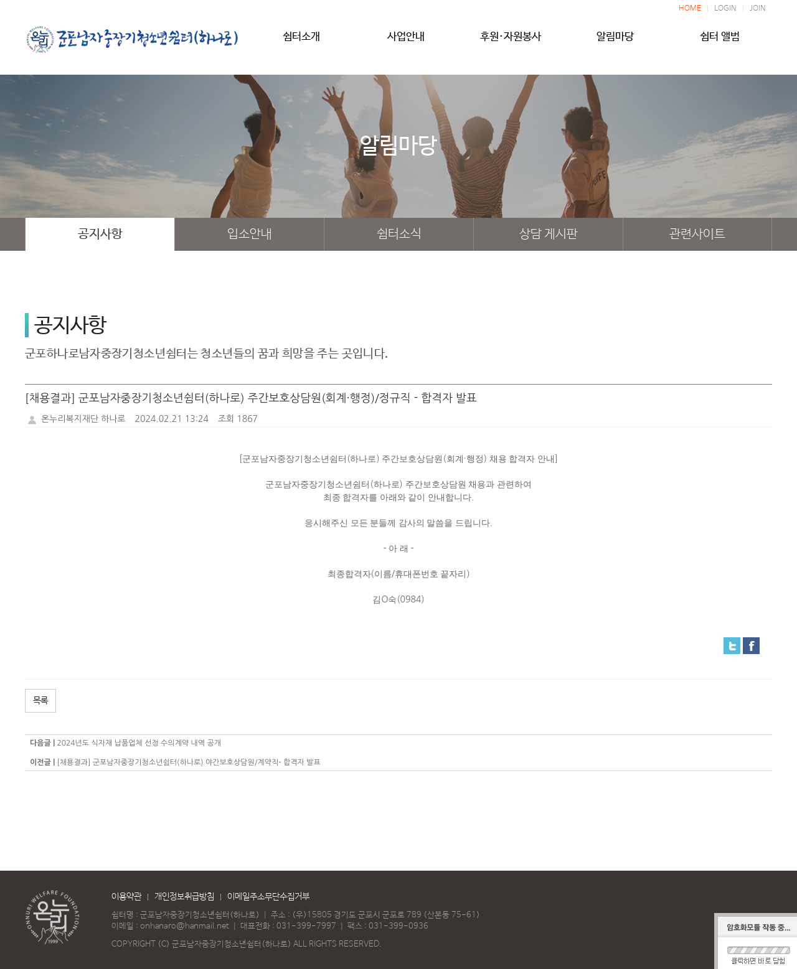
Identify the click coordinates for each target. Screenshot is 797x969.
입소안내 (249, 234)
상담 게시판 (548, 234)
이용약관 (126, 897)
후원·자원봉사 (510, 41)
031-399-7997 (306, 926)
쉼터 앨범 (720, 41)
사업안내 (406, 41)
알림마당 (615, 41)
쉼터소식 (399, 234)
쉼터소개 (301, 41)
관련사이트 (697, 234)
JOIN (758, 9)
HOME (690, 9)
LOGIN (725, 9)
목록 (40, 701)
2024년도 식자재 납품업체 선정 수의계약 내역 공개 (139, 743)
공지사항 (100, 234)
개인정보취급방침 (184, 897)
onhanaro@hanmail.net (184, 926)
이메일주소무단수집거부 (268, 897)
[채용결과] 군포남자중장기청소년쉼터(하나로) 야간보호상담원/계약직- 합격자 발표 (188, 762)
